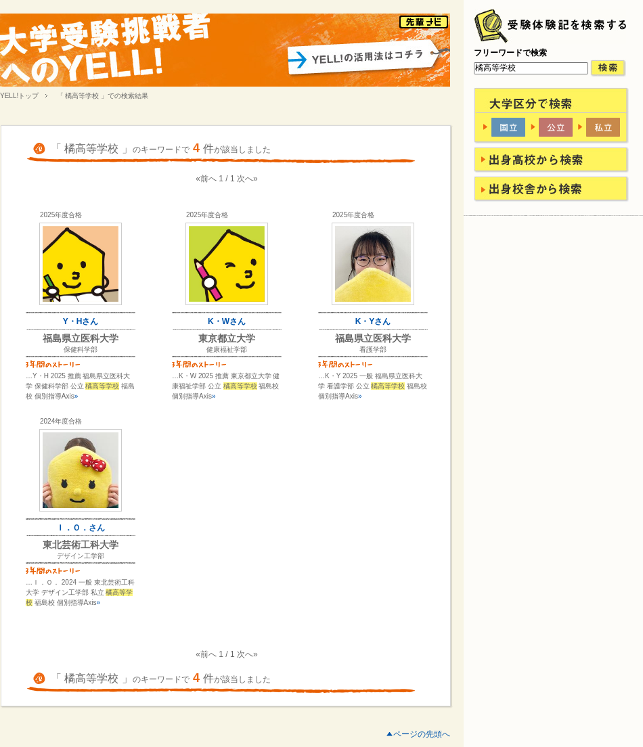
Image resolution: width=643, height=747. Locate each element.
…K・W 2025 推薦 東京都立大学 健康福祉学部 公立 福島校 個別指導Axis (226, 386)
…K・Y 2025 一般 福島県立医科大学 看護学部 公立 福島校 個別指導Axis (372, 386)
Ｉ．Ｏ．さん (80, 528)
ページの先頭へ (421, 734)
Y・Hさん (81, 321)
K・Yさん (373, 321)
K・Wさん (227, 321)
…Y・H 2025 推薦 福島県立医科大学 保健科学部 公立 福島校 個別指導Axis (80, 386)
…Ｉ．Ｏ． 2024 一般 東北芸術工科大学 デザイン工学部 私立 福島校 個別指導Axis (80, 592)
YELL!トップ (19, 95)
